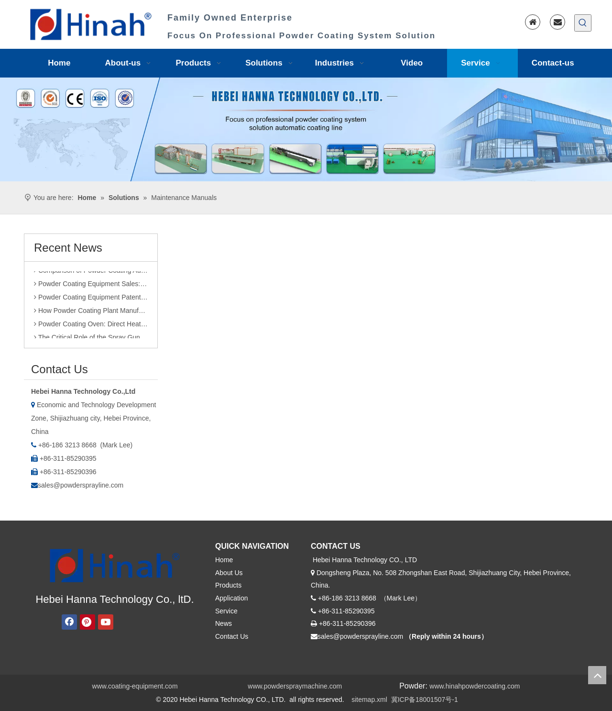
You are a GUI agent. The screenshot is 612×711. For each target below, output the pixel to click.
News (223, 623)
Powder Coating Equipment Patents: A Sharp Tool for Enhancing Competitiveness (91, 300)
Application (231, 598)
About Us (229, 573)
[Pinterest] (87, 622)
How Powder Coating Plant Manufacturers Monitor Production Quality (91, 313)
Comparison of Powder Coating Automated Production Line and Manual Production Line (91, 273)
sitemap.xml (369, 699)
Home (224, 560)
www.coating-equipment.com (135, 686)
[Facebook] (69, 622)
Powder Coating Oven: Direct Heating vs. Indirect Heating (91, 327)
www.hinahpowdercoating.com (474, 686)
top (597, 675)
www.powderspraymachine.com (295, 686)
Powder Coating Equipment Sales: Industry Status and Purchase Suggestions (91, 286)
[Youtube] (105, 622)
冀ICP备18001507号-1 (424, 699)
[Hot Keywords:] (582, 23)
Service (226, 611)
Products (228, 585)
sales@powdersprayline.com (80, 485)
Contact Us (231, 636)
